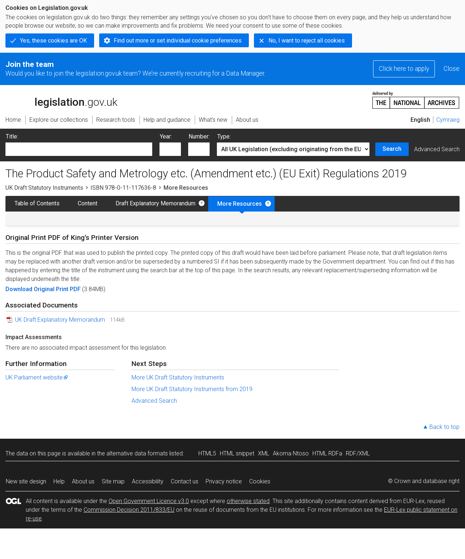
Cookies (259, 481)
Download (19, 289)
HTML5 (207, 453)
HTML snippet (237, 453)
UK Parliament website (37, 377)
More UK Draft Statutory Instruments (178, 377)
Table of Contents (37, 203)
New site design (26, 481)
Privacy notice (224, 481)
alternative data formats (137, 453)
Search (392, 148)
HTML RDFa (327, 453)
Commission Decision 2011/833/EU (129, 509)
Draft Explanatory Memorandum (155, 203)
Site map (113, 481)
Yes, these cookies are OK (53, 40)
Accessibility (147, 481)
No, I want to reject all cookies (306, 40)
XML (263, 453)
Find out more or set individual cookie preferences (178, 40)
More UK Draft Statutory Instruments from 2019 (192, 389)
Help (59, 481)
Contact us (184, 481)
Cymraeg (448, 119)
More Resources (239, 203)
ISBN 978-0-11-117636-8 (123, 187)
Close (452, 68)
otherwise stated (248, 501)
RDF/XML (358, 453)
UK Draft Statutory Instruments (44, 187)
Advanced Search (437, 149)
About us (83, 481)
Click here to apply (404, 68)
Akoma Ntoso (291, 453)
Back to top (444, 426)
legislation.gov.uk (61, 99)
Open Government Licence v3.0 (149, 501)
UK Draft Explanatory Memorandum (60, 319)
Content (87, 203)
